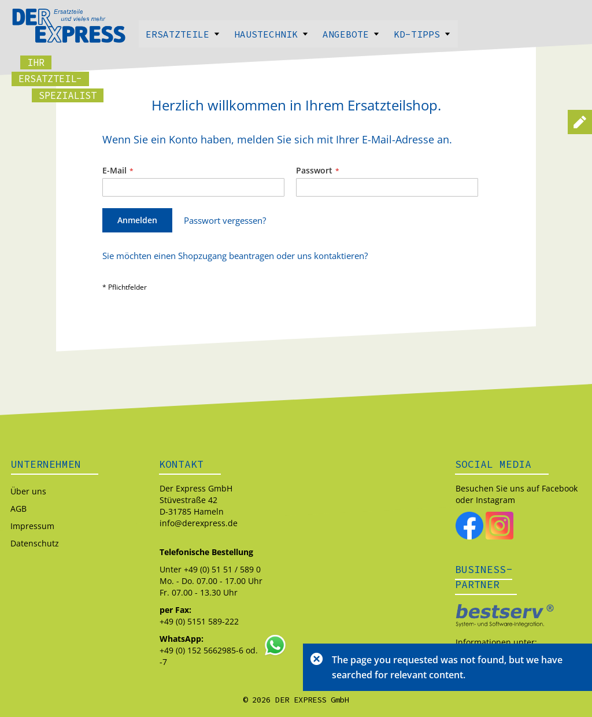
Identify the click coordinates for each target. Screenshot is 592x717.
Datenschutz (34, 543)
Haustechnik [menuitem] (271, 34)
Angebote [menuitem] (351, 34)
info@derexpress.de (199, 523)
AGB (18, 508)
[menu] (296, 33)
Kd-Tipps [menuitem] (422, 34)
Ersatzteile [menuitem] (183, 34)
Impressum (32, 525)
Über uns (28, 491)
